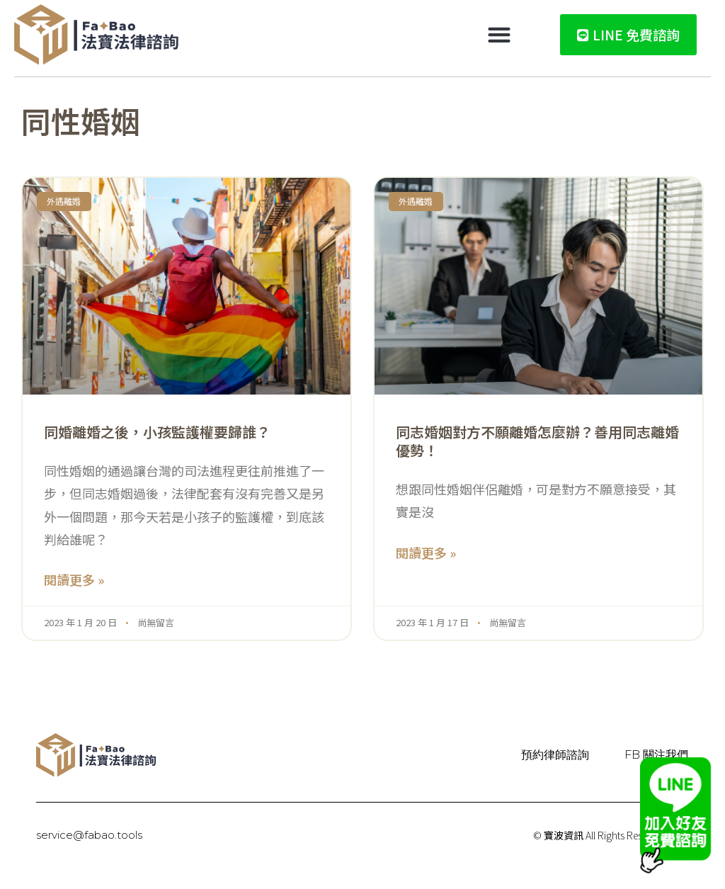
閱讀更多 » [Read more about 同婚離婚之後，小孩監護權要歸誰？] (74, 579)
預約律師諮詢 (555, 754)
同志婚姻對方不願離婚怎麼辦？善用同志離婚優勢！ (537, 440)
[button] (499, 35)
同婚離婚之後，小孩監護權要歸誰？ (157, 431)
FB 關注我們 (656, 754)
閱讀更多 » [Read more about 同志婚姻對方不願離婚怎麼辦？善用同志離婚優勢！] (426, 552)
